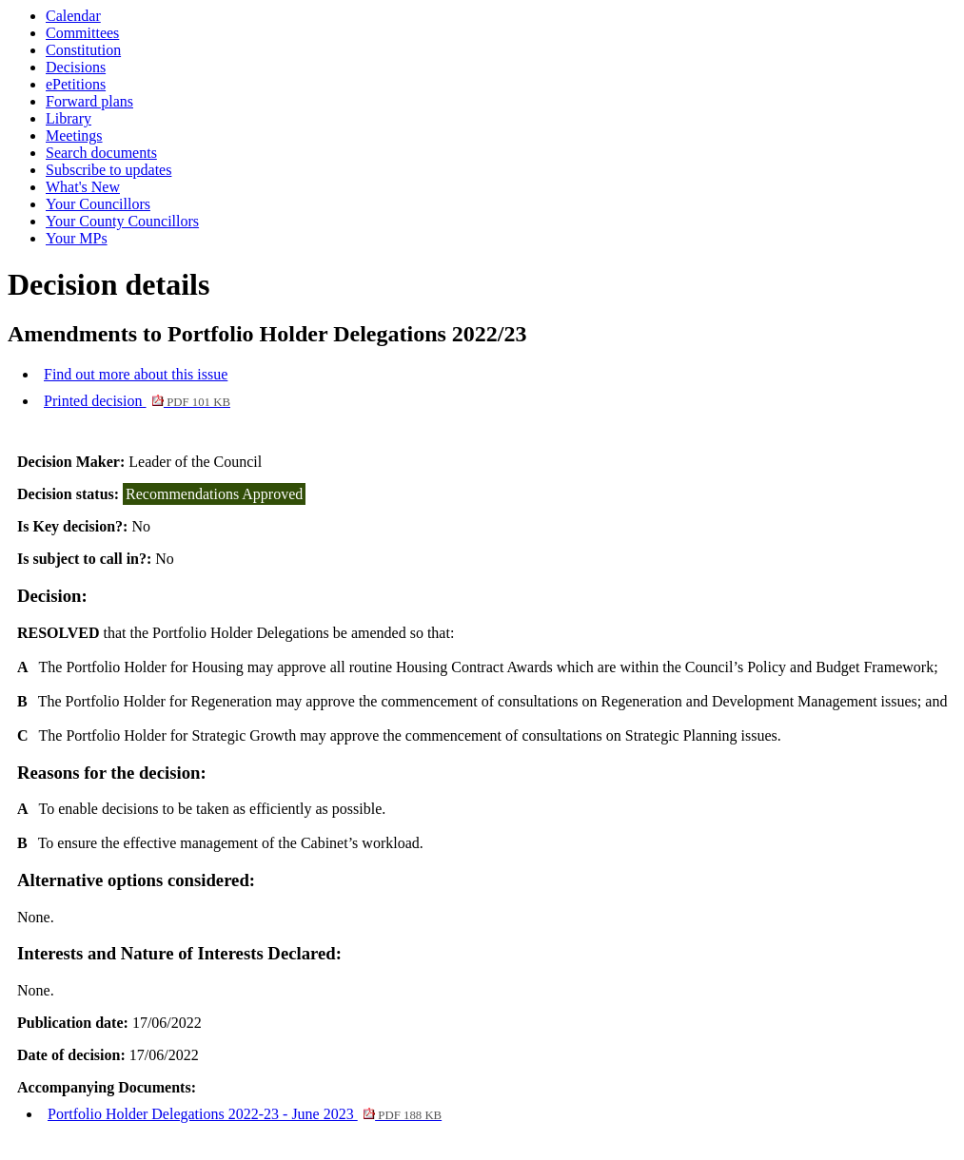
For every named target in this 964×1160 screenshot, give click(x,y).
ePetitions (76, 84)
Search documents (101, 153)
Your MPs (77, 238)
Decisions (76, 67)
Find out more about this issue (135, 374)
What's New (83, 187)
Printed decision (137, 401)
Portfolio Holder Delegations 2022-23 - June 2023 (245, 1114)
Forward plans (89, 101)
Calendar (73, 16)
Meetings (74, 135)
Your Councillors (98, 204)
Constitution (83, 50)
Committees (82, 33)
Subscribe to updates (108, 170)
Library (68, 118)
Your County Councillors (122, 221)
